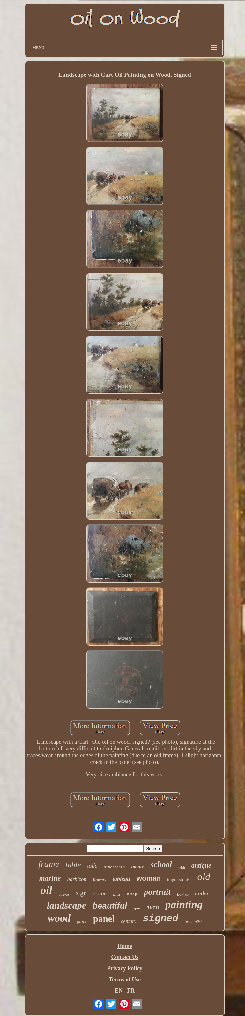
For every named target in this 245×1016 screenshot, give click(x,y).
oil (46, 890)
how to (183, 894)
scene (100, 893)
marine (50, 878)
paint (82, 921)
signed (160, 918)
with (181, 867)
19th (153, 908)
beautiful (110, 905)
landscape (66, 905)
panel (104, 919)
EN (119, 991)
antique (201, 865)
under (202, 893)
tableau (121, 879)
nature (137, 866)
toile (92, 865)
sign (81, 893)
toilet (116, 895)
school (161, 864)
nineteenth (114, 867)
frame (48, 864)
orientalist (193, 921)
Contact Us (124, 957)
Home (124, 946)
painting (184, 904)
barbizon (76, 879)
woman (149, 878)
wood (59, 918)
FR (131, 991)
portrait (157, 892)
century (128, 921)
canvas (64, 894)
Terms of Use (125, 979)
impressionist (179, 879)
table (73, 865)
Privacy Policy (124, 968)
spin (136, 908)
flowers (99, 879)
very (131, 894)
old (203, 876)
